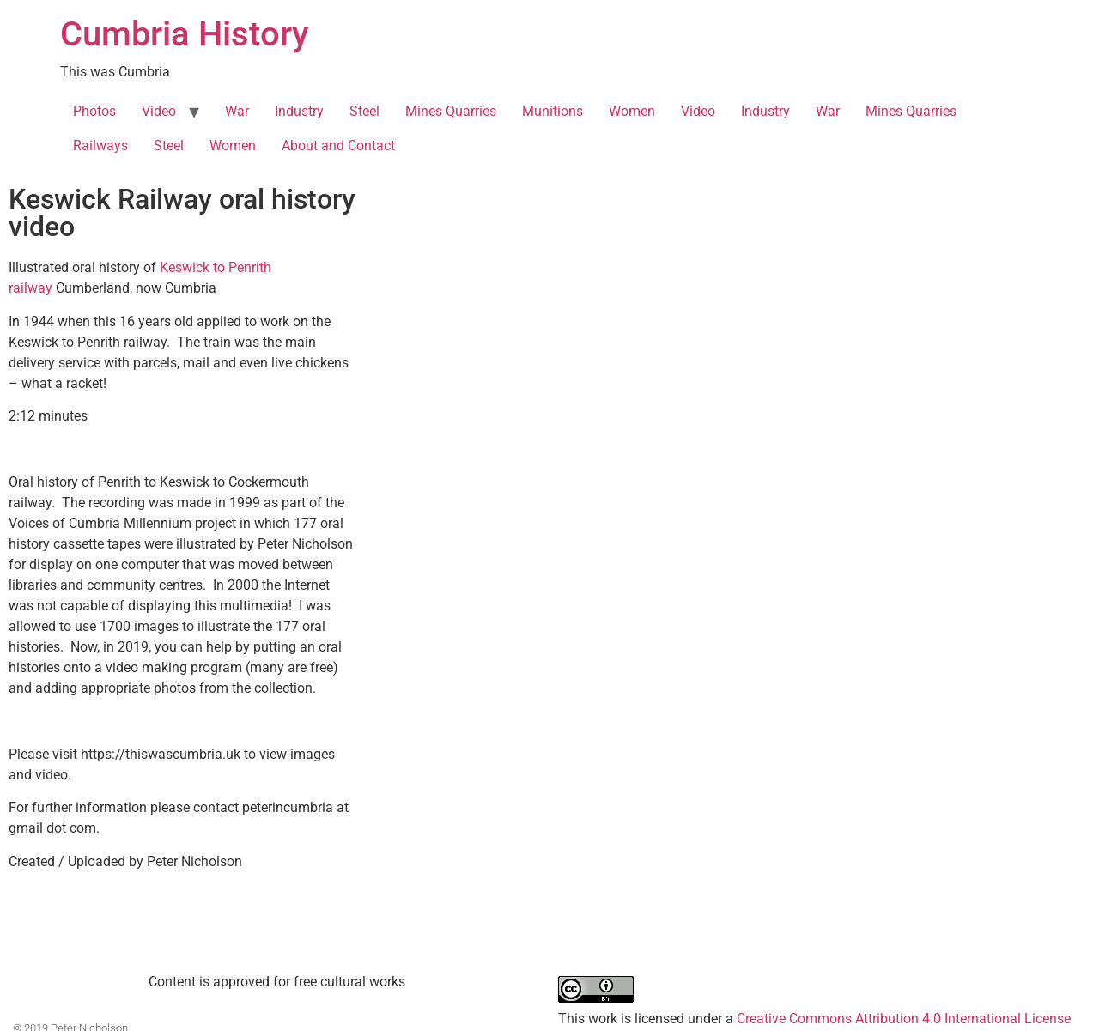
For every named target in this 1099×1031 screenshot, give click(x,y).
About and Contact (338, 145)
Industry (299, 111)
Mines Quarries (450, 111)
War (237, 111)
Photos (94, 111)
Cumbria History (184, 34)
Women (632, 111)
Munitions (552, 111)
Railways (100, 145)
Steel (364, 111)
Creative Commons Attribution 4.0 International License (904, 1018)
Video (159, 111)
